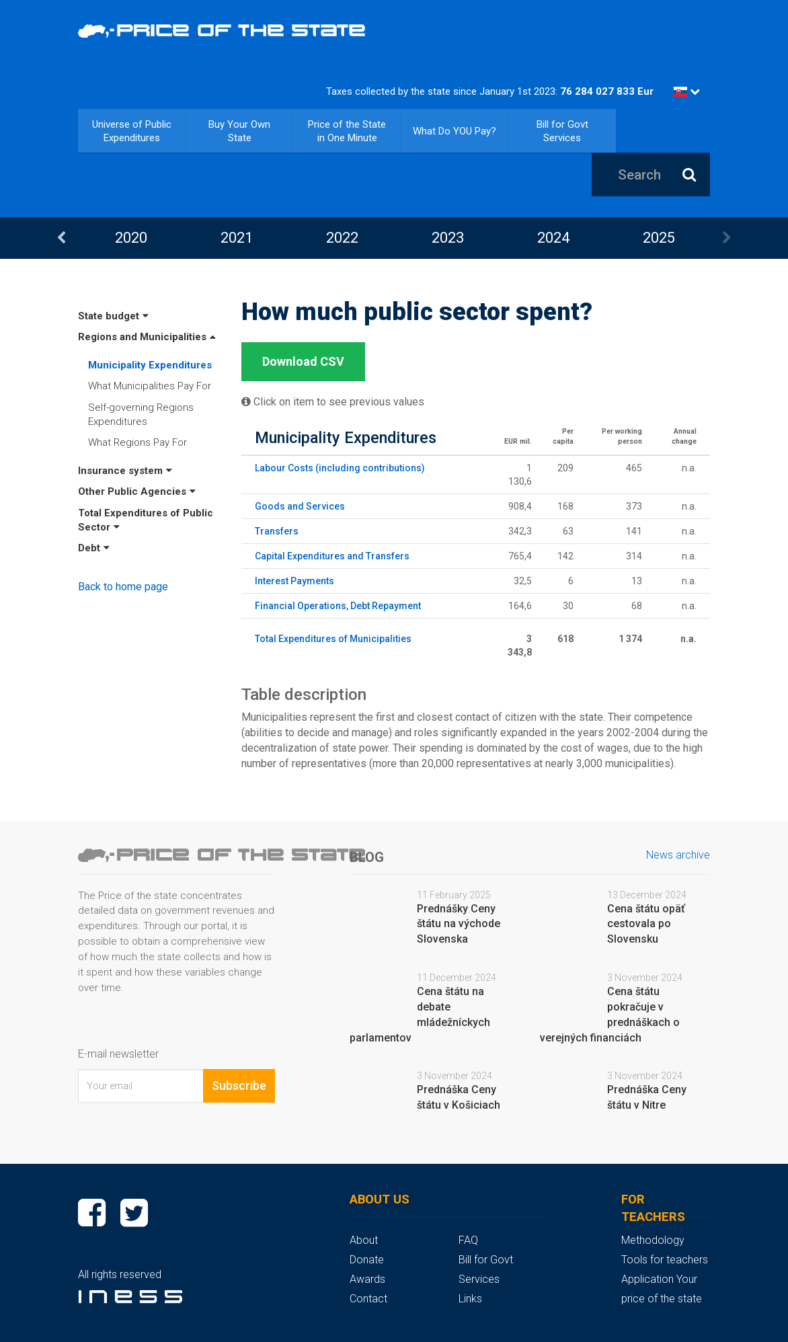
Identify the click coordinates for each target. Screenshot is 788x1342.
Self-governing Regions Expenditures (141, 414)
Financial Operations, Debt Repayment (338, 605)
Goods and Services (300, 506)
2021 (237, 237)
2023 (448, 237)
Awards (367, 1279)
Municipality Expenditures (150, 365)
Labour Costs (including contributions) (340, 468)
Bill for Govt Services (562, 131)
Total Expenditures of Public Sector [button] (145, 520)
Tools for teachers (664, 1259)
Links (470, 1298)
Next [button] (727, 238)
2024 (553, 237)
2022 (342, 237)
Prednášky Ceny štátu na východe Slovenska (458, 924)
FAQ (468, 1240)
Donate (367, 1259)
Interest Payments (294, 581)
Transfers (277, 531)
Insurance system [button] (125, 471)
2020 (131, 237)
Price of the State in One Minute (347, 131)
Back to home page (123, 586)
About (364, 1240)
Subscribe (239, 1085)
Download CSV (303, 361)
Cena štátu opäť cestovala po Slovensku (646, 924)
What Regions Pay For (137, 442)
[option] (131, 237)
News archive (678, 854)
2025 (659, 237)
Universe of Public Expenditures (131, 131)
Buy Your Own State (239, 131)
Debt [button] (94, 548)
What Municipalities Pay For (149, 386)
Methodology (652, 1240)
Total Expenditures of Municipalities (333, 638)
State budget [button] (113, 316)
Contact (368, 1298)
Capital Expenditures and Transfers (332, 556)
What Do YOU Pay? (454, 131)
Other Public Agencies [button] (137, 491)
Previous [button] (61, 238)
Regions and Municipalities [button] (147, 337)
